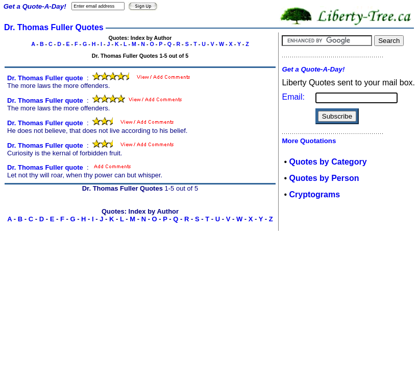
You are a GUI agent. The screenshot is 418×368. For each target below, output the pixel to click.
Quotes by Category (328, 161)
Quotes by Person (324, 178)
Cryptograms (314, 194)
